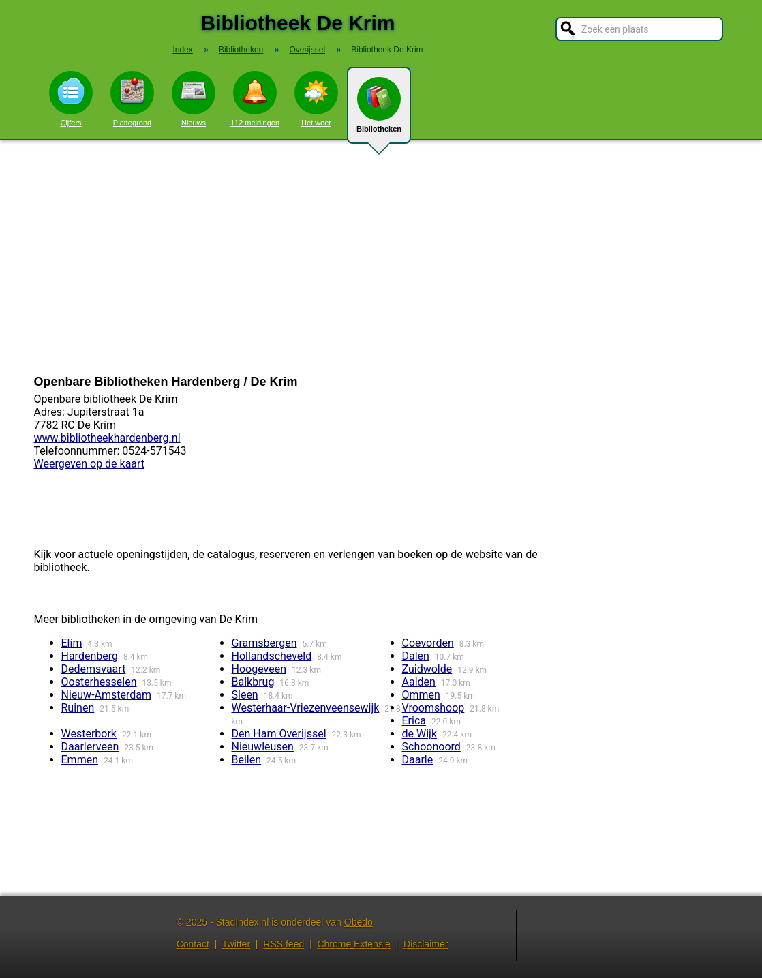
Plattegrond (132, 99)
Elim (71, 643)
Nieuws (193, 99)
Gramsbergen (264, 643)
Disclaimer (425, 943)
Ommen (421, 694)
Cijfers (71, 99)
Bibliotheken (378, 110)
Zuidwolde (427, 668)
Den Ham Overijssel (279, 733)
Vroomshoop (433, 707)
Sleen (245, 694)
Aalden (419, 681)
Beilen (247, 759)
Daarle (417, 759)
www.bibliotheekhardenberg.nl (107, 437)
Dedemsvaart (93, 668)
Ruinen (78, 707)
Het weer (316, 99)
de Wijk (420, 733)
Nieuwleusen (263, 746)
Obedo (358, 922)
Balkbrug (253, 681)
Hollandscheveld (272, 656)
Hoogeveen (259, 668)
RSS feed (283, 943)
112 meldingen (254, 99)
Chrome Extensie (353, 943)
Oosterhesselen (99, 681)
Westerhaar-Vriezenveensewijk (306, 707)
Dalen (415, 656)
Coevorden (428, 643)
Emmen (79, 759)
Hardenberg (89, 656)
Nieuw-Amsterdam (106, 694)
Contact (193, 943)
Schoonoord (431, 746)
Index (182, 50)
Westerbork (89, 733)
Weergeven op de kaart (89, 463)
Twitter (236, 943)
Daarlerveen (90, 746)
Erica (414, 720)
